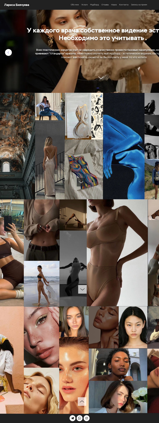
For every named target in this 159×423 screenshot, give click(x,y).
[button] (8, 52)
